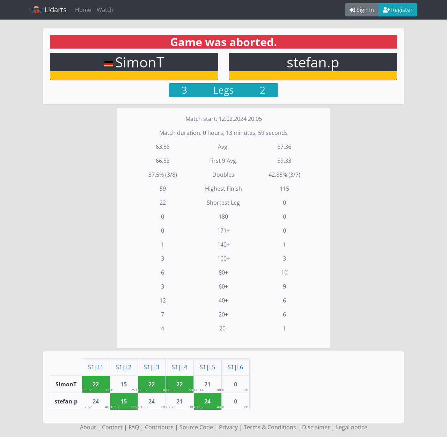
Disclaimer (316, 427)
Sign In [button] (362, 10)
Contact (112, 427)
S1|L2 (123, 367)
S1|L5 (207, 367)
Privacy (228, 427)
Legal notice (351, 427)
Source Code (196, 427)
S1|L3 (151, 367)
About (88, 427)
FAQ (134, 427)
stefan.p (313, 62)
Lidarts (48, 9)
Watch (105, 10)
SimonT (139, 62)
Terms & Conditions (270, 427)
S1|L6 (235, 367)
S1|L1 (95, 367)
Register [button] (398, 10)
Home (83, 10)
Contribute (159, 427)
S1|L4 (179, 367)
